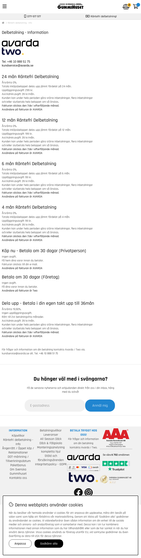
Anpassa (20, 543)
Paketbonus (18, 465)
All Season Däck (51, 439)
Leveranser (51, 435)
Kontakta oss (18, 478)
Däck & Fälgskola (50, 443)
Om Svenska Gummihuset (18, 471)
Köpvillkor (18, 435)
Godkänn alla (48, 543)
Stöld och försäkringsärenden (51, 458)
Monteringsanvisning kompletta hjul (51, 449)
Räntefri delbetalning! (104, 16)
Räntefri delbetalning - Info (20, 22)
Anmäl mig (100, 405)
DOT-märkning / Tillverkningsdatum (18, 459)
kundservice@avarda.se (17, 65)
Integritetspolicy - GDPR (51, 464)
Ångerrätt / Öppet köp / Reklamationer (18, 450)
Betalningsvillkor (51, 430)
